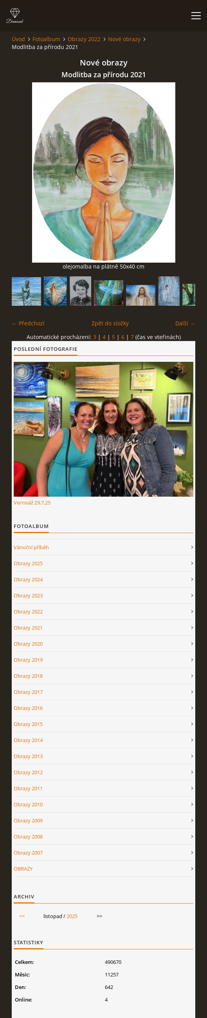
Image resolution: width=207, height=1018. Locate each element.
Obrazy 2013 (28, 756)
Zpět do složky (110, 323)
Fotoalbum (46, 39)
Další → (185, 323)
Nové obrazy (124, 39)
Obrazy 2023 (28, 595)
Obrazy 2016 (28, 707)
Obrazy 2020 (28, 643)
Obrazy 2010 (28, 804)
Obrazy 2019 (28, 659)
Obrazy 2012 (28, 772)
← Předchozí (28, 323)
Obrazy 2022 (84, 39)
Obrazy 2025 (28, 563)
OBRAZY (23, 868)
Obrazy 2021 (28, 627)
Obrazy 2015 (28, 724)
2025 (72, 916)
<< (22, 916)
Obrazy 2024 (28, 579)
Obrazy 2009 (28, 820)
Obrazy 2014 (28, 740)
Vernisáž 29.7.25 (32, 502)
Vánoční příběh (31, 547)
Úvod (18, 39)
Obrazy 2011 (28, 788)
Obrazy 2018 (28, 675)
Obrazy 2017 (28, 691)
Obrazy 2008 (28, 836)
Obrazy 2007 (28, 852)
